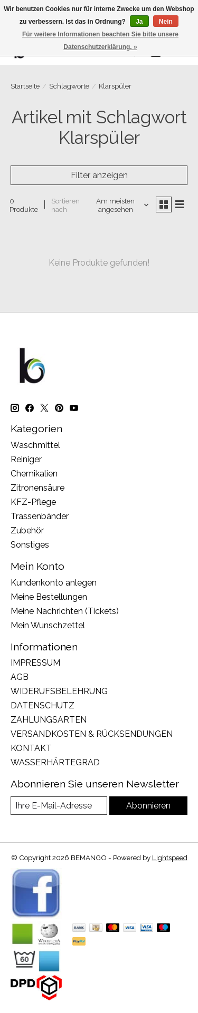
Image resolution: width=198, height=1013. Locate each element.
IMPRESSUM (35, 663)
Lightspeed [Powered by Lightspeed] (169, 857)
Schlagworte (69, 86)
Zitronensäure (37, 488)
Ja (139, 21)
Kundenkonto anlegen (54, 583)
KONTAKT (31, 748)
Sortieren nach (65, 205)
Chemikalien (34, 474)
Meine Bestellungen (49, 597)
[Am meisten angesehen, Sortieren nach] (120, 205)
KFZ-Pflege (33, 502)
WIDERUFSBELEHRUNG (59, 691)
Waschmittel (35, 445)
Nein (166, 21)
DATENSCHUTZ (42, 705)
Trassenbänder (40, 516)
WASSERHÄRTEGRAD (55, 762)
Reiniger (26, 459)
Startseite (25, 86)
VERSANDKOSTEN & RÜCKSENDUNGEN (92, 734)
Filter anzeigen (99, 175)
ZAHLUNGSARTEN (49, 720)
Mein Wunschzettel (48, 625)
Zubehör (27, 530)
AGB (20, 677)
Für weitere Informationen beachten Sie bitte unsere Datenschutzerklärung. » (100, 41)
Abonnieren (148, 806)
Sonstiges (30, 545)
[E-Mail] (59, 805)
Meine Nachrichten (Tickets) (65, 611)
